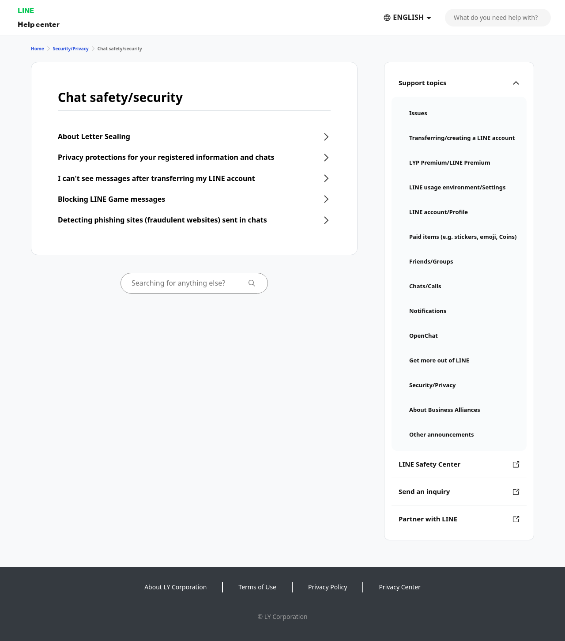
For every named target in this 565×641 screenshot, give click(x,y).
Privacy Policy (327, 587)
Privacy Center (399, 587)
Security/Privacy (71, 48)
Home (37, 48)
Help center (39, 24)
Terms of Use (257, 587)
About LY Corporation (175, 587)
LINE (26, 10)
